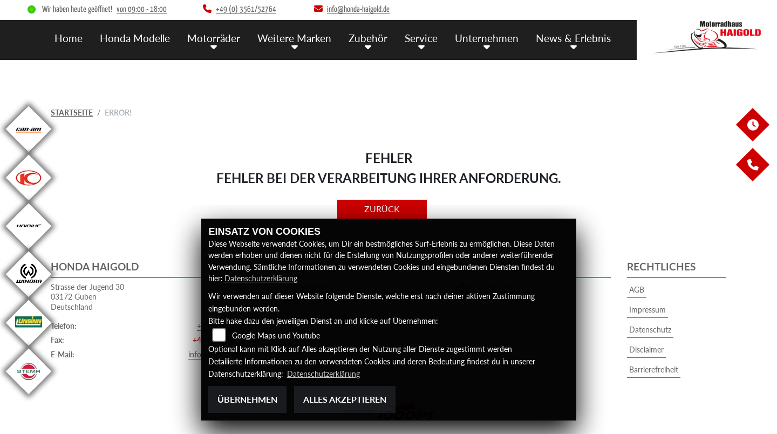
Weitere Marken (294, 38)
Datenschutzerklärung (260, 278)
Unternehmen (487, 38)
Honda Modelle (135, 38)
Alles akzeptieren (344, 399)
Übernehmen (247, 399)
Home (68, 38)
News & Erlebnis (573, 38)
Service (421, 38)
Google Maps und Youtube (276, 336)
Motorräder (213, 38)
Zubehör (368, 38)
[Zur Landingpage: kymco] (28, 200)
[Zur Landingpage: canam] (28, 152)
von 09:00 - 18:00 (142, 9)
